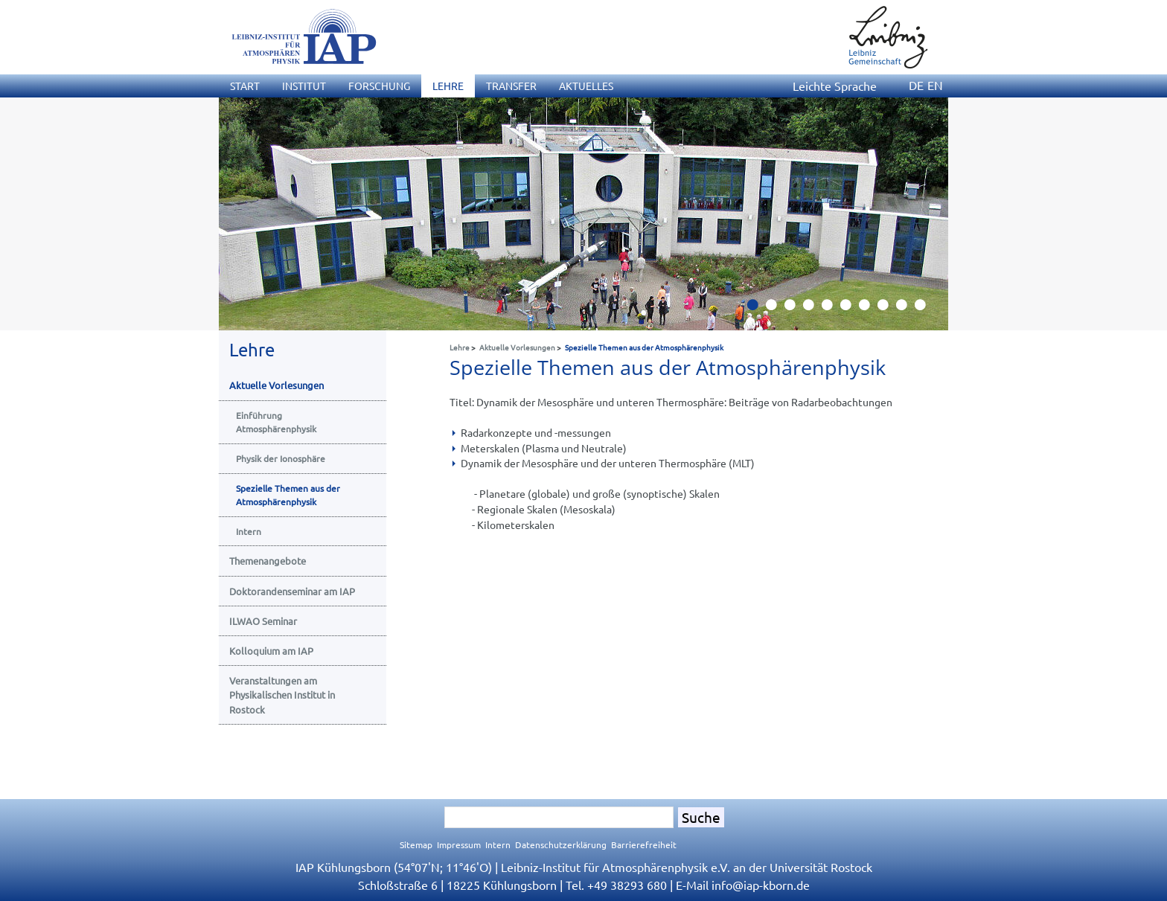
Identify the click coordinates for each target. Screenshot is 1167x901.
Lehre (460, 347)
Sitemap (416, 844)
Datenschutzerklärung (561, 844)
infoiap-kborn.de (761, 884)
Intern (498, 844)
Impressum (459, 844)
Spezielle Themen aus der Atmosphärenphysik (644, 347)
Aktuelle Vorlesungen (517, 347)
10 (926, 308)
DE (916, 84)
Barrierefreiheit (644, 844)
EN (935, 84)
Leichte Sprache (835, 85)
